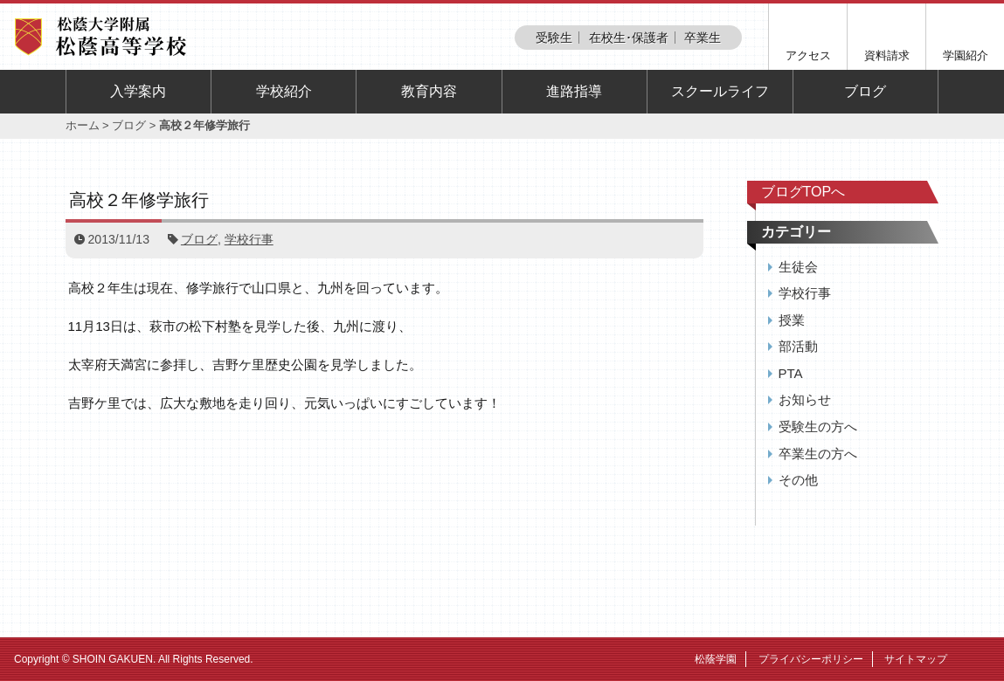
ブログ (865, 91)
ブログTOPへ (803, 191)
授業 (792, 320)
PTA (791, 373)
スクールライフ (720, 91)
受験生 (554, 38)
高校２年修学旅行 (139, 200)
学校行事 (249, 239)
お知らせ (805, 399)
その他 (798, 479)
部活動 (798, 346)
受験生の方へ (818, 426)
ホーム (83, 125)
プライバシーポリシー (810, 659)
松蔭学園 (716, 659)
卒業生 (702, 38)
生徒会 (798, 266)
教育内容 (429, 91)
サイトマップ (915, 659)
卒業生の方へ (818, 453)
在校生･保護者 (628, 38)
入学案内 (138, 91)
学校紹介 (284, 91)
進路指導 (574, 91)
